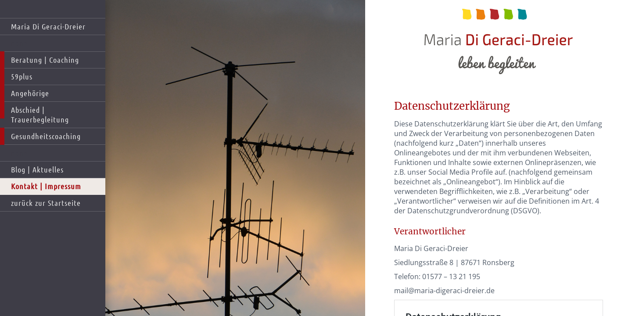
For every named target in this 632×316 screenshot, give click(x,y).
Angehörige (30, 93)
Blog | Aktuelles (37, 169)
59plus (21, 76)
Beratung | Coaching (45, 60)
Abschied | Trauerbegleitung (40, 114)
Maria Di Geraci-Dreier (48, 26)
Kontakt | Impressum (46, 186)
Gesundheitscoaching (46, 136)
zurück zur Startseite (46, 203)
